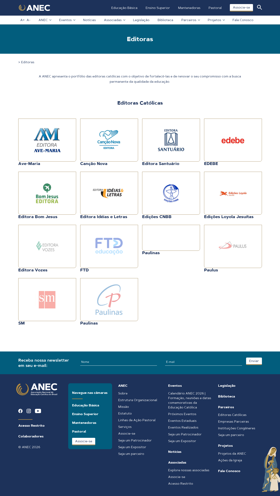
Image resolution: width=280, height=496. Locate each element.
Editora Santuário (160, 163)
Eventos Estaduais (182, 421)
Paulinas (151, 252)
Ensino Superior (158, 8)
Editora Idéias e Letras (103, 216)
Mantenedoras (189, 8)
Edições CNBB (157, 216)
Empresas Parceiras (233, 421)
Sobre (123, 393)
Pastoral (215, 8)
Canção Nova (93, 163)
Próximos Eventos (182, 414)
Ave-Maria (29, 163)
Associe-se (241, 7)
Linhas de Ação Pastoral (137, 420)
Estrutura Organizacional (137, 400)
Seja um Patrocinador (135, 440)
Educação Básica (124, 8)
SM (21, 323)
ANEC (45, 20)
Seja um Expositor (132, 447)
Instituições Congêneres (236, 428)
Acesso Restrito (31, 425)
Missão (123, 407)
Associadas (114, 20)
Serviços (125, 427)
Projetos (216, 20)
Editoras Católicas (232, 415)
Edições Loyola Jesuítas (229, 216)
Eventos (67, 20)
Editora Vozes (33, 270)
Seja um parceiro (131, 454)
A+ (22, 20)
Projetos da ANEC (232, 453)
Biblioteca (165, 20)
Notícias (89, 20)
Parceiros (190, 20)
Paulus (211, 270)
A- (28, 20)
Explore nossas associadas (188, 470)
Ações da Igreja (230, 460)
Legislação (141, 20)
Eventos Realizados (183, 427)
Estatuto (125, 413)
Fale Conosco (242, 20)
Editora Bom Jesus (37, 216)
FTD (84, 270)
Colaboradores (30, 436)
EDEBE (211, 163)
